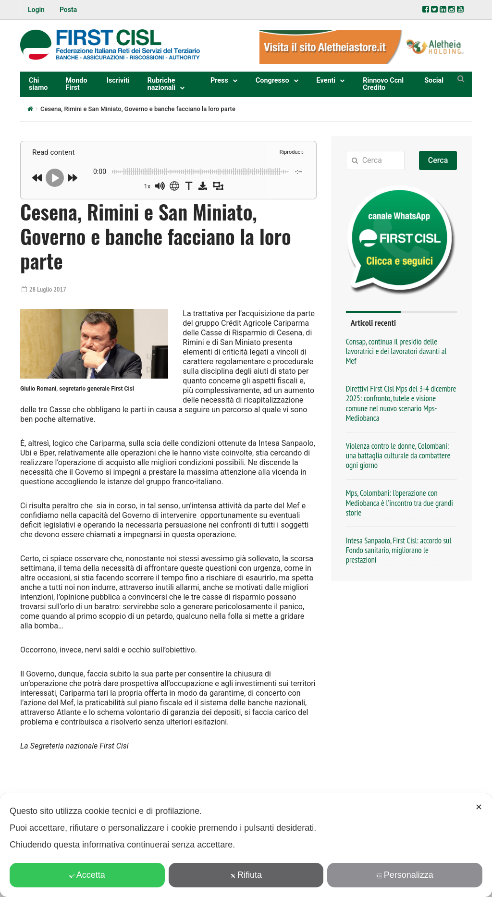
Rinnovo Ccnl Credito (383, 83)
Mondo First (76, 83)
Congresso (272, 80)
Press (219, 80)
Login (36, 9)
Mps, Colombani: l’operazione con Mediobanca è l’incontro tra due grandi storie (399, 502)
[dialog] (246, 845)
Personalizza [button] (405, 875)
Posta (68, 9)
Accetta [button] (87, 875)
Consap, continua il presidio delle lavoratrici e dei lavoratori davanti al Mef (396, 351)
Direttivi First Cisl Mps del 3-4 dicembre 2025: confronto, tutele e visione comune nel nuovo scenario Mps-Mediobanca (401, 403)
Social (433, 80)
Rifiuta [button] (246, 875)
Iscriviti (118, 80)
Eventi (326, 80)
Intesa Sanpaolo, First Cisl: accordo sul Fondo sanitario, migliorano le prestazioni (399, 550)
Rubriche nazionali (161, 83)
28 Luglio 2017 (44, 289)
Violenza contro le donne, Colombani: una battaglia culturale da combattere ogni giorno (398, 455)
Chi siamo (38, 83)
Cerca (438, 160)
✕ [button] (478, 807)
